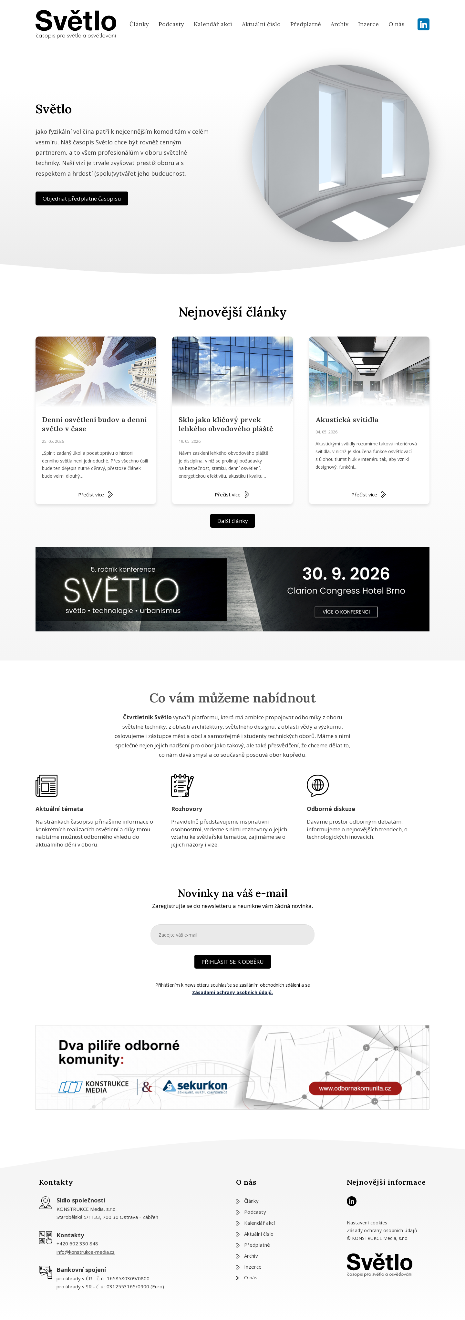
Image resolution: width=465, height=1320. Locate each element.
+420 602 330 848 (77, 1243)
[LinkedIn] (423, 24)
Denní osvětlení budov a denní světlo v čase (94, 424)
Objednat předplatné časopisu (82, 198)
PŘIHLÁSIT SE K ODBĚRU (233, 961)
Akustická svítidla (346, 419)
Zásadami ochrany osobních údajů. (232, 992)
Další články (232, 521)
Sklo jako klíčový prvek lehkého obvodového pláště (226, 424)
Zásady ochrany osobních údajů (382, 1230)
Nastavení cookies (367, 1223)
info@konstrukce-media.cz (86, 1252)
